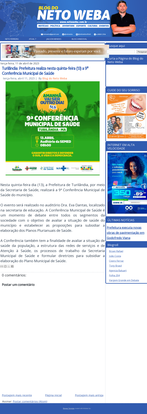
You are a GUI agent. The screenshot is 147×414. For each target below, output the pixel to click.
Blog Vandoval (79, 39)
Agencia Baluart (118, 270)
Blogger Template (69, 408)
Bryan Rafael (116, 251)
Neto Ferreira (12, 39)
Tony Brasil (115, 265)
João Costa (115, 256)
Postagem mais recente (17, 395)
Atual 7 (32, 39)
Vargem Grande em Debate (124, 280)
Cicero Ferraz (116, 260)
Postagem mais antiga (89, 395)
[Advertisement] (52, 370)
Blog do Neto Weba (54, 78)
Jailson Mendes (53, 39)
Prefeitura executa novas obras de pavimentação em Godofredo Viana (125, 233)
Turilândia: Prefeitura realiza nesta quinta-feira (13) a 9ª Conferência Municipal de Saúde (45, 70)
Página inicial (53, 395)
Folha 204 (114, 275)
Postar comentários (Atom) (30, 401)
